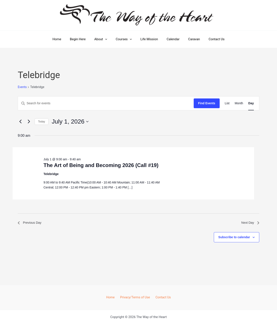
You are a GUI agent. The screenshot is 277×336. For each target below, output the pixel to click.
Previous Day (30, 223)
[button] (108, 39)
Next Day (249, 223)
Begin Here (83, 39)
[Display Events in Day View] (251, 103)
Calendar (169, 39)
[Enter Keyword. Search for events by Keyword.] (106, 103)
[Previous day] (20, 121)
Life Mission (148, 39)
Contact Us (209, 39)
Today (41, 121)
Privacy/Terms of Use (134, 297)
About (104, 39)
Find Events (206, 103)
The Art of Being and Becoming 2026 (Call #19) (100, 165)
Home (64, 39)
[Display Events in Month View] (239, 103)
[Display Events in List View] (227, 103)
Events (22, 87)
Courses (125, 39)
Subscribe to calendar (234, 238)
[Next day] (28, 121)
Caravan (189, 39)
